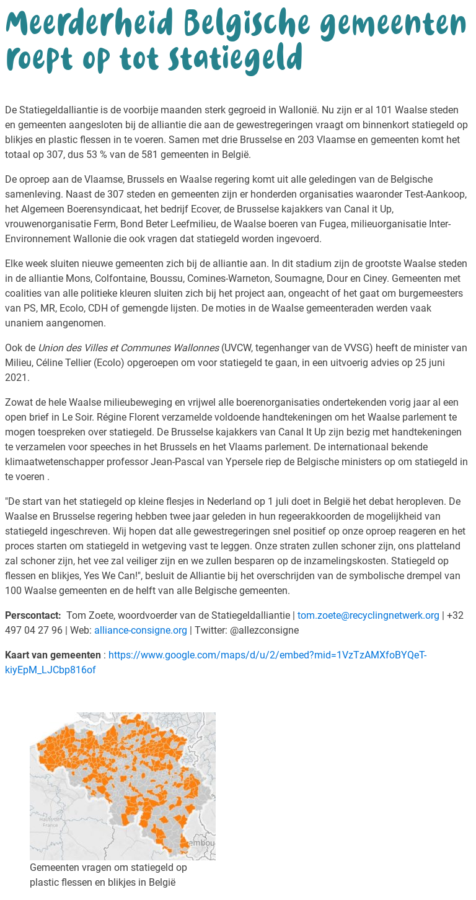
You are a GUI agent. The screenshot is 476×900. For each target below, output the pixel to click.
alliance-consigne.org (140, 630)
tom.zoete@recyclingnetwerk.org (368, 615)
